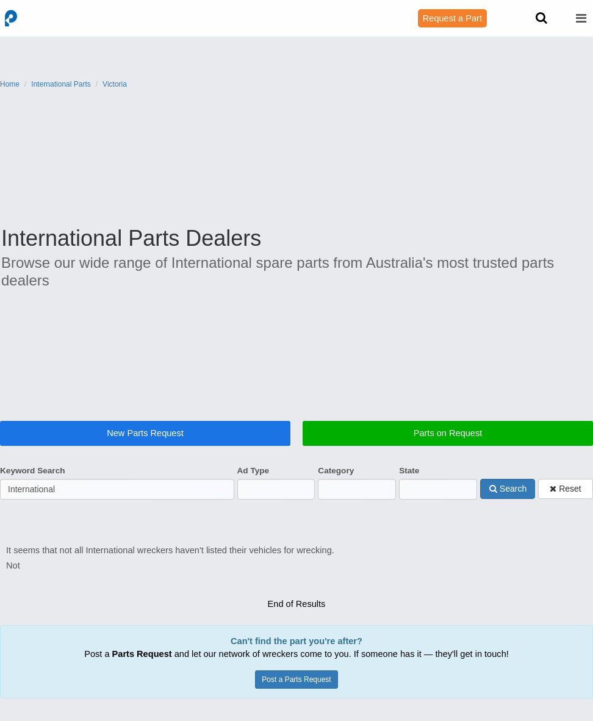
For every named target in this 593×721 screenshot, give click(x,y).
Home (10, 84)
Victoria (114, 84)
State (409, 480)
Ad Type (253, 480)
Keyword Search (32, 480)
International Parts (60, 84)
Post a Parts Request (296, 674)
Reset (565, 499)
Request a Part (452, 18)
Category (336, 480)
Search (508, 499)
